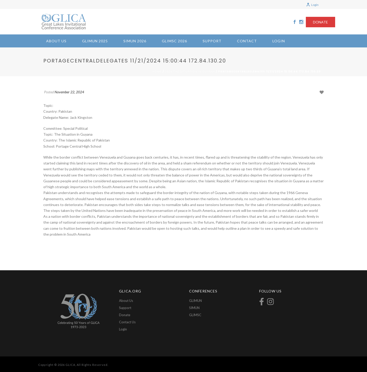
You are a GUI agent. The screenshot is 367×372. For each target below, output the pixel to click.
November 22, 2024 (69, 92)
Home (157, 71)
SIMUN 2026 (134, 41)
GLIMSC (195, 315)
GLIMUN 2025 (95, 41)
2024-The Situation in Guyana (190, 71)
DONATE (320, 22)
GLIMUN (195, 301)
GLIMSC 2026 (174, 41)
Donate (124, 315)
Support (212, 41)
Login (312, 5)
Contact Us (127, 322)
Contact (247, 41)
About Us (56, 41)
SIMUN (194, 308)
